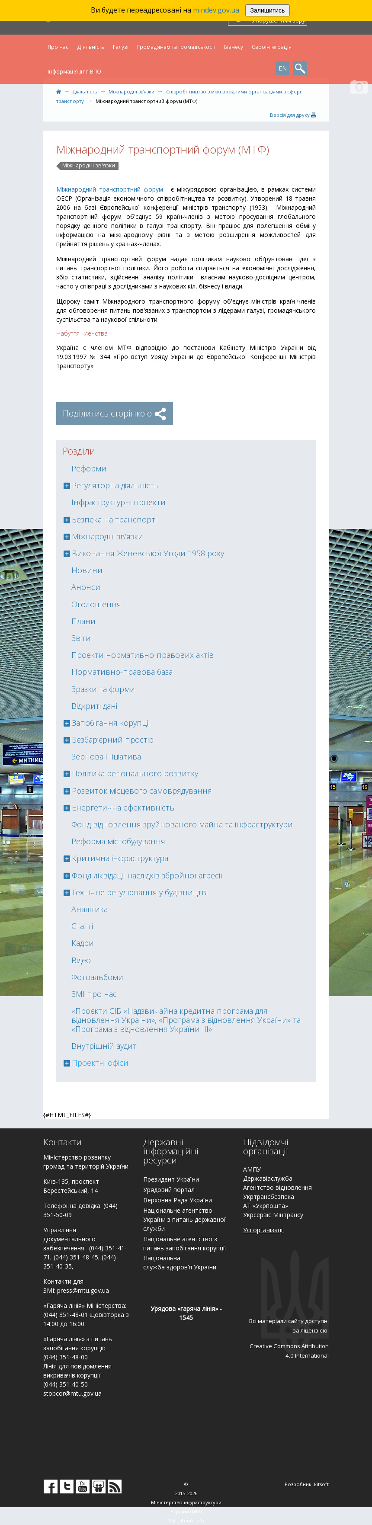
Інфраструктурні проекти (118, 502)
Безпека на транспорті (114, 519)
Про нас (58, 46)
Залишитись (267, 10)
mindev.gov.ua (216, 10)
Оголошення (96, 604)
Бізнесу (233, 46)
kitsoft (321, 1484)
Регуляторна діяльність (115, 485)
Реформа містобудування (118, 841)
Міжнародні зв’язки (131, 91)
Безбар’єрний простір (113, 739)
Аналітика (89, 909)
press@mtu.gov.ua (83, 1290)
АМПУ (252, 1169)
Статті (82, 926)
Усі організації (263, 1230)
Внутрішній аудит (104, 1046)
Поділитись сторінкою (115, 413)
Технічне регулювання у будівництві (140, 892)
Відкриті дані (94, 706)
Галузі (120, 46)
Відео (81, 960)
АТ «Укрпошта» (265, 1205)
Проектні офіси (100, 1062)
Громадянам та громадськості (176, 46)
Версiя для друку (293, 115)
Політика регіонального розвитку (135, 773)
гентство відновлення (279, 1187)
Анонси (85, 587)
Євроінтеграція (272, 46)
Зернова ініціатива (106, 756)
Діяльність (90, 46)
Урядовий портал (169, 1189)
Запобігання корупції (111, 723)
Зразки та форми (103, 689)
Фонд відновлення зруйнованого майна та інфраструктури (182, 824)
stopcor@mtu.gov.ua (72, 1393)
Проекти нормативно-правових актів (142, 655)
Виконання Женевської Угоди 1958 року (148, 553)
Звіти (81, 638)
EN (283, 68)
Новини (87, 570)
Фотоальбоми (97, 977)
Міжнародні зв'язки (88, 165)
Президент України (171, 1179)
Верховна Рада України (177, 1200)
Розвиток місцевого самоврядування (142, 790)
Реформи (88, 468)
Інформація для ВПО (74, 71)
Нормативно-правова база (122, 671)
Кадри (82, 943)
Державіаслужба (267, 1178)
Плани (83, 621)
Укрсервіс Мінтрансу (273, 1215)
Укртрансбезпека (268, 1196)
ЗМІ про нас (94, 994)
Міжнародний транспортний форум (109, 189)
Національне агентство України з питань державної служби (184, 1219)
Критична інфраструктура (120, 858)
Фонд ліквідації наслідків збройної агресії (147, 875)
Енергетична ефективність (123, 807)
